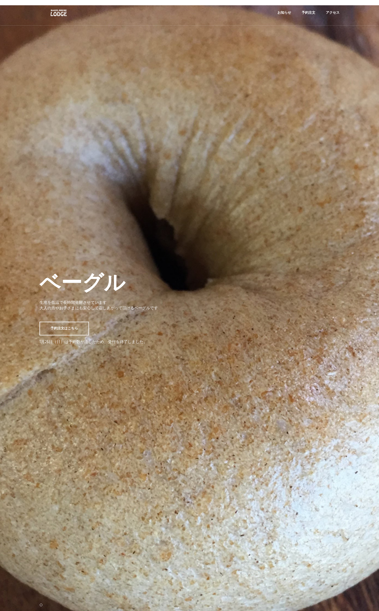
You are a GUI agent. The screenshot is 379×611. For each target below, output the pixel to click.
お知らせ (284, 13)
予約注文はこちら (64, 328)
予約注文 (308, 13)
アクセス (333, 13)
